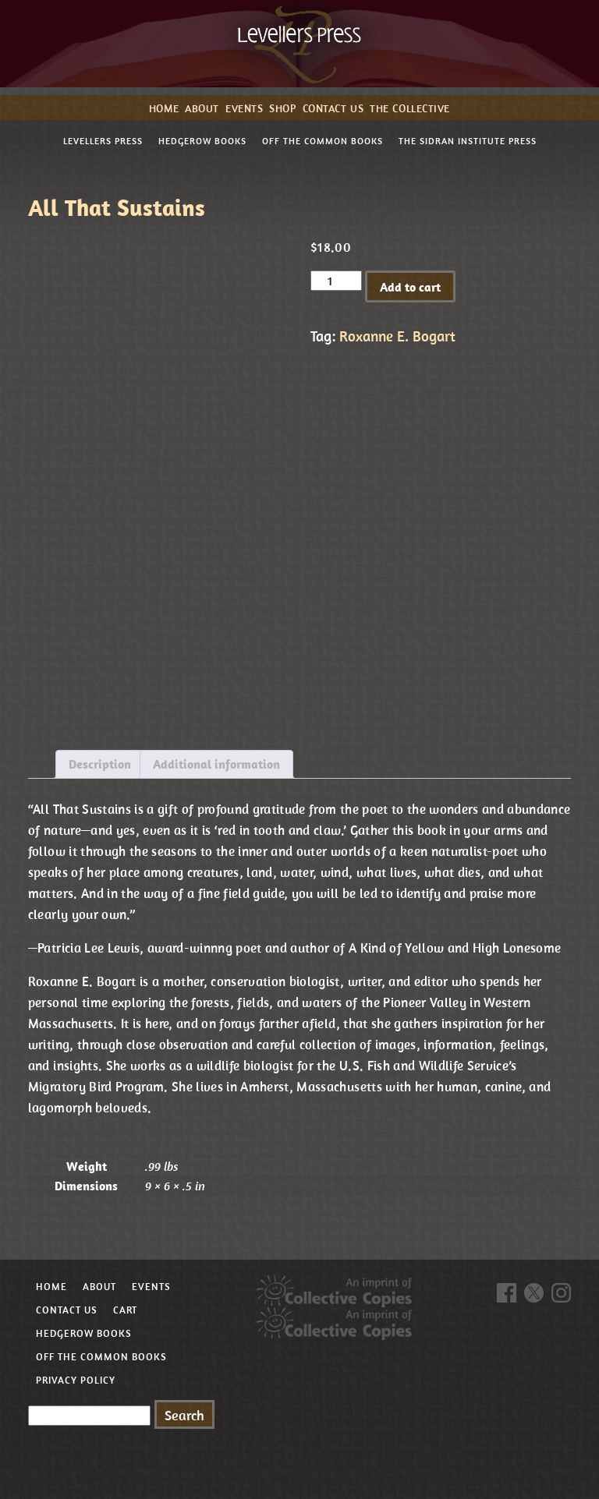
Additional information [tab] (216, 764)
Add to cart (410, 287)
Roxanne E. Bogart (397, 336)
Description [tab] (100, 764)
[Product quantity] (336, 280)
